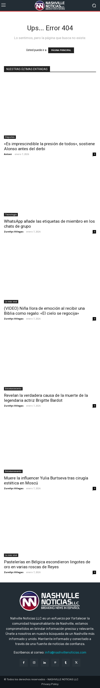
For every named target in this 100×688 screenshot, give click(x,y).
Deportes (10, 137)
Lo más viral (11, 301)
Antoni (8, 154)
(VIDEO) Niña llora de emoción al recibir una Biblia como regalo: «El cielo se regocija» (44, 311)
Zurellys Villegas (13, 231)
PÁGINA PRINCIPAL (61, 50)
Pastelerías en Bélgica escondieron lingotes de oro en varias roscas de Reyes (47, 564)
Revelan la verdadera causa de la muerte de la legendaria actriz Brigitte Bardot (46, 398)
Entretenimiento (13, 388)
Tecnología (11, 214)
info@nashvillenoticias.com (65, 652)
